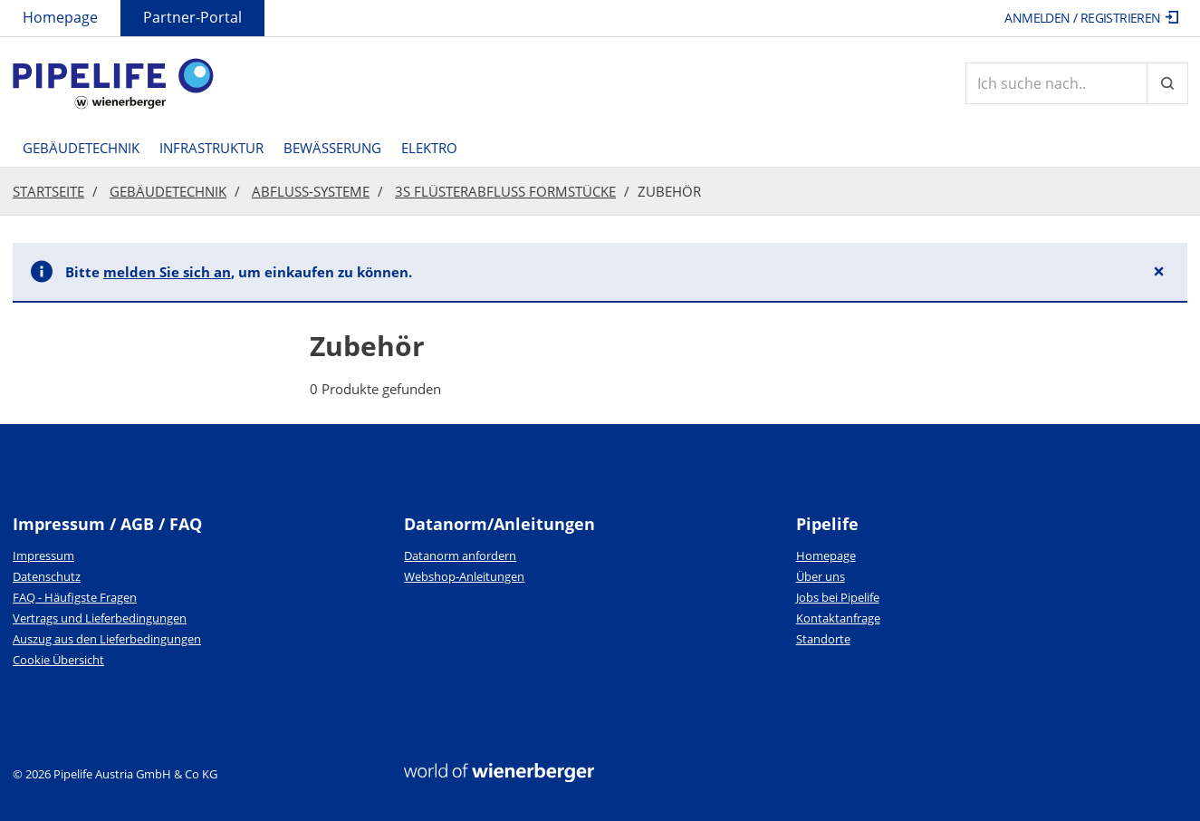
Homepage (60, 17)
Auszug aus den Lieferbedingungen (107, 639)
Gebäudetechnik (81, 148)
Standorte (823, 639)
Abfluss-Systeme (311, 191)
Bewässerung (332, 148)
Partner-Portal (192, 17)
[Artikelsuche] (1056, 83)
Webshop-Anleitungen (464, 576)
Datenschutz (47, 576)
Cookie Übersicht (58, 660)
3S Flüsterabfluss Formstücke (505, 191)
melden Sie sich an (167, 272)
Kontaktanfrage (838, 618)
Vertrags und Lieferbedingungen (100, 618)
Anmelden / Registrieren (1090, 17)
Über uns (820, 576)
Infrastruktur (211, 148)
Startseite (48, 191)
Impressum (43, 555)
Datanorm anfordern (460, 555)
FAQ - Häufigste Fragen (75, 597)
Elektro (429, 148)
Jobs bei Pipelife (837, 597)
